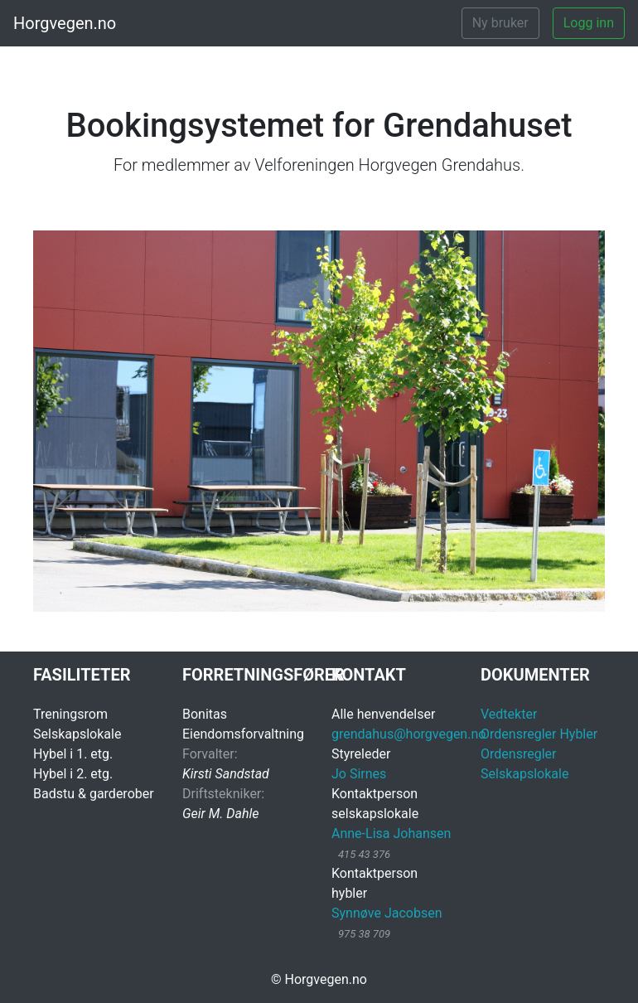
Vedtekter (509, 714)
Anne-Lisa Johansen (391, 833)
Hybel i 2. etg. (73, 774)
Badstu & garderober (93, 794)
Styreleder (360, 754)
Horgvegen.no (64, 23)
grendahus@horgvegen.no (408, 734)
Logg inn (588, 23)
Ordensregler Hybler (539, 734)
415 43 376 (364, 854)
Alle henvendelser (383, 714)
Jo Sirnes (358, 774)
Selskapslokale (77, 734)
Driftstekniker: (223, 794)
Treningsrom (70, 714)
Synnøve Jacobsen (386, 913)
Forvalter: (210, 754)
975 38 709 (364, 934)
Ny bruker (500, 23)
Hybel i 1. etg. (73, 754)
